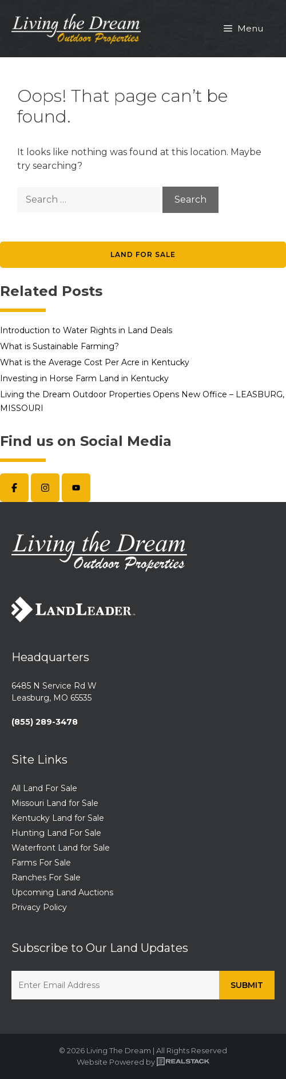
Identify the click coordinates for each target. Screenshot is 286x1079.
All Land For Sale (44, 788)
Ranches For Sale (46, 877)
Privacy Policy (39, 907)
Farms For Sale (41, 862)
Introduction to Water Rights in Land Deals (86, 330)
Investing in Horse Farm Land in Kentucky (84, 378)
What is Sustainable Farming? (59, 346)
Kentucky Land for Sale (57, 818)
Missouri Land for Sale (54, 803)
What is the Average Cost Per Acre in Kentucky (94, 362)
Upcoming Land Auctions (62, 892)
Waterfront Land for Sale (60, 848)
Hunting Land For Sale (56, 833)
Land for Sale (143, 254)
